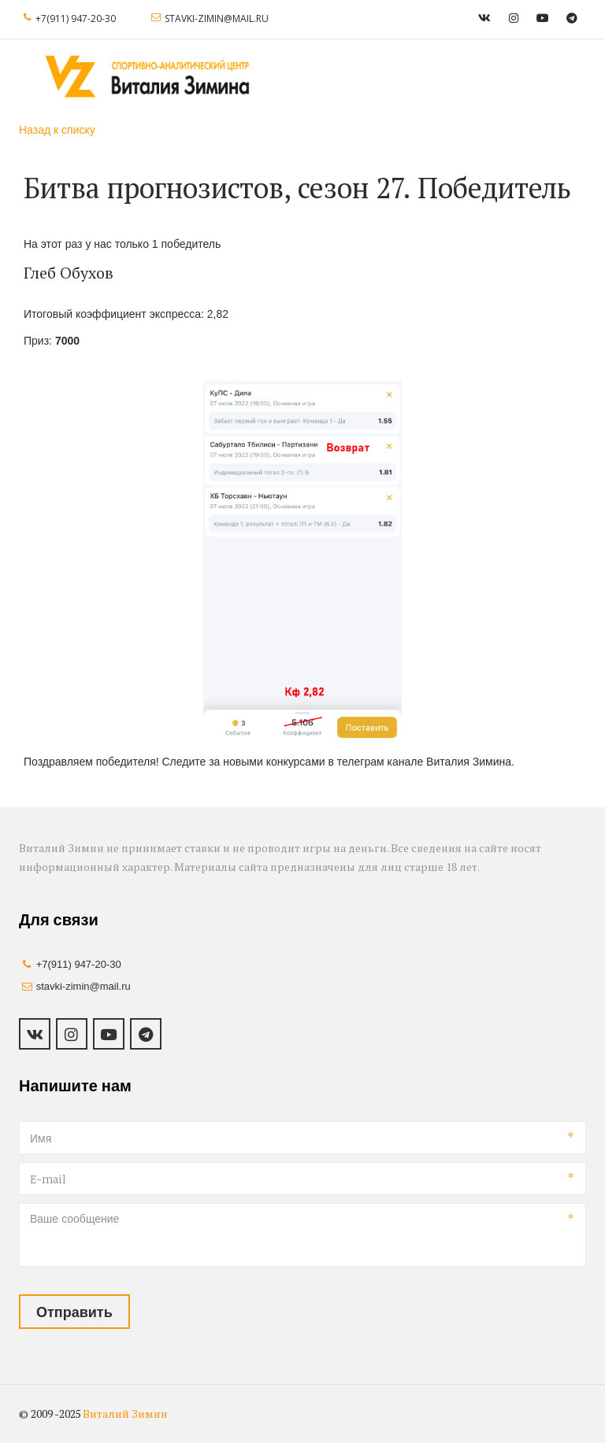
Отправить (74, 1311)
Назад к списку (57, 130)
